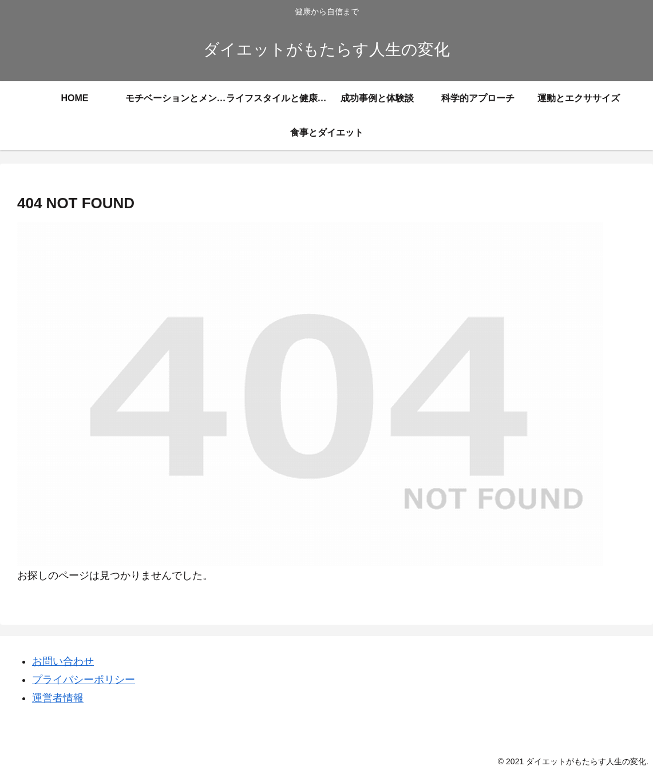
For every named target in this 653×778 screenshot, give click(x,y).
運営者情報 (58, 698)
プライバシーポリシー (83, 679)
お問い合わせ (63, 661)
